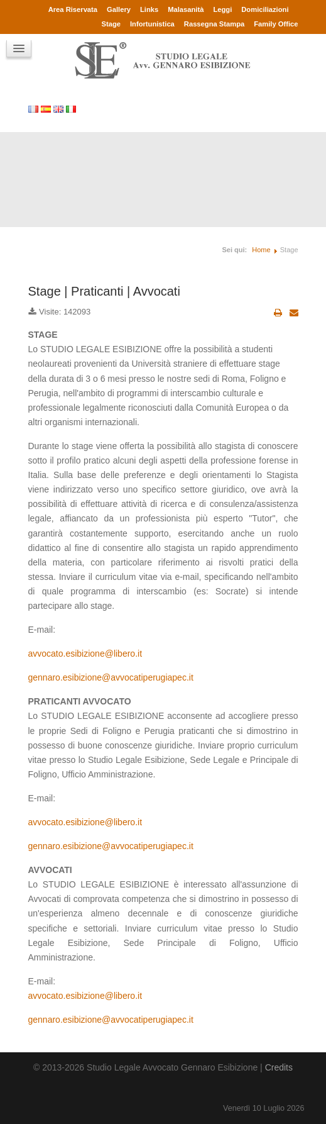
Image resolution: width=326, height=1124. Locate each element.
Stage (111, 24)
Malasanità (186, 9)
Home (261, 249)
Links (149, 9)
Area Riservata (72, 9)
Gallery (119, 9)
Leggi (222, 9)
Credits (279, 1067)
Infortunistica (152, 24)
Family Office (276, 24)
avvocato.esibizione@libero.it (85, 653)
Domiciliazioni (264, 9)
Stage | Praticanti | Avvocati (104, 291)
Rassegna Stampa (214, 24)
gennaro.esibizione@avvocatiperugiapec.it (110, 677)
